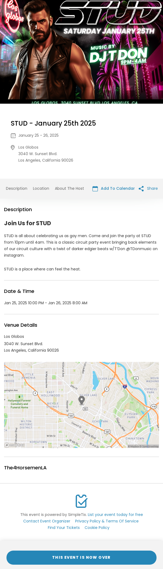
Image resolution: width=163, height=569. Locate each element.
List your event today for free (115, 514)
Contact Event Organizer (46, 521)
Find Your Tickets (64, 527)
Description (16, 188)
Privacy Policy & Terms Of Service (107, 521)
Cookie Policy (97, 527)
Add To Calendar (113, 188)
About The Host (69, 188)
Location (41, 188)
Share (148, 188)
